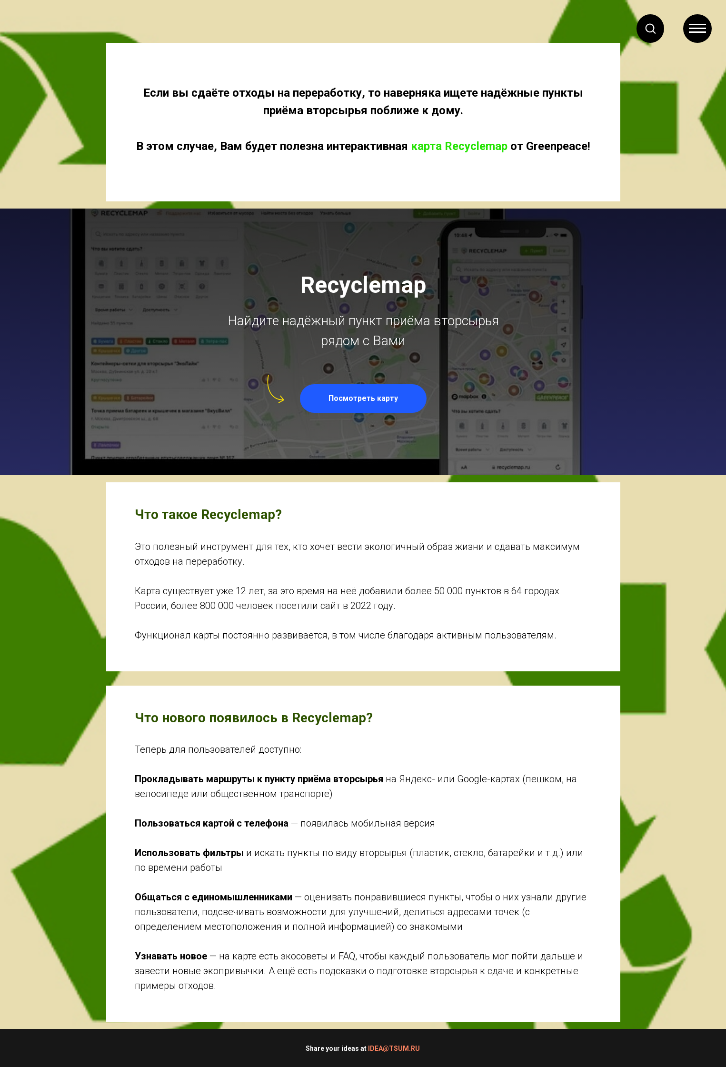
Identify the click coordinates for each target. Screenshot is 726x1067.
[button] (650, 28)
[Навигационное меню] (697, 28)
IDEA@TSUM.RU (394, 1048)
